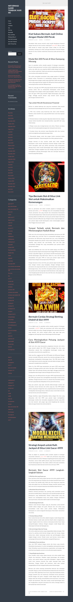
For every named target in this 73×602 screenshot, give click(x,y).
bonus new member (12, 367)
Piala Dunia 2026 (11, 250)
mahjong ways (11, 239)
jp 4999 (41, 213)
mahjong (10, 233)
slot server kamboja (12, 330)
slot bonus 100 (11, 289)
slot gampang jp (11, 316)
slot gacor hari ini (11, 314)
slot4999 (37, 331)
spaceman (10, 335)
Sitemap (10, 30)
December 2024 (11, 151)
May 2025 (10, 137)
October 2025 (11, 123)
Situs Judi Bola (11, 34)
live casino (10, 231)
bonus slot (10, 211)
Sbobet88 (10, 32)
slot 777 (10, 278)
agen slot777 (11, 203)
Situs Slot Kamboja (12, 39)
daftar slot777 (11, 217)
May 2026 (10, 112)
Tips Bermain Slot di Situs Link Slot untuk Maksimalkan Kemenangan (45, 202)
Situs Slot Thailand (12, 41)
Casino (9, 23)
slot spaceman (11, 401)
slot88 (9, 393)
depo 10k (10, 359)
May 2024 (10, 170)
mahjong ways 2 (11, 241)
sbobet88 (10, 258)
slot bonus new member (13, 292)
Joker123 (10, 222)
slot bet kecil (11, 284)
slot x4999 (54, 48)
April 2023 (10, 189)
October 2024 (11, 156)
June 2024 (10, 167)
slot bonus (10, 286)
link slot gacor (11, 412)
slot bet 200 (10, 281)
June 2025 (10, 134)
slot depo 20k (11, 300)
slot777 (9, 333)
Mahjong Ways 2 (12, 37)
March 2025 (10, 142)
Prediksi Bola (11, 252)
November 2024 (11, 153)
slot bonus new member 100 (14, 295)
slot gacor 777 (11, 370)
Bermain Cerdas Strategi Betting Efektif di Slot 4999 (44, 321)
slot (9, 390)
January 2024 (11, 181)
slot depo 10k (11, 297)
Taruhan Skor (11, 344)
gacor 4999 (43, 462)
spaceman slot (11, 338)
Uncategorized (11, 349)
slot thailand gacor (12, 417)
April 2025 (10, 140)
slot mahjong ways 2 (12, 325)
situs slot (10, 398)
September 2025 (11, 126)
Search (10, 51)
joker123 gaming (12, 43)
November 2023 (11, 186)
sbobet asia (10, 409)
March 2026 (10, 118)
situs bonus (10, 261)
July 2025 (10, 131)
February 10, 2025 (33, 42)
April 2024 (10, 172)
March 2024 (10, 175)
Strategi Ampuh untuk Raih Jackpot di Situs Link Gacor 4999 (44, 450)
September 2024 (11, 159)
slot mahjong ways (12, 322)
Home (9, 21)
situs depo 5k (11, 414)
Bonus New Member (12, 206)
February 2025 (11, 145)
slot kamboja (11, 319)
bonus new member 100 (13, 209)
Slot (9, 28)
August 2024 (11, 162)
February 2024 (11, 178)
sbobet (9, 255)
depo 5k (9, 357)
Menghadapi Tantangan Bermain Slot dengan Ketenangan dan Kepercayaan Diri (15, 81)
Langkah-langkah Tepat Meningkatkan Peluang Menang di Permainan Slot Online (15, 71)
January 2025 (11, 148)
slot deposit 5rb (11, 308)
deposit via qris (11, 220)
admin (41, 42)
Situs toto (10, 273)
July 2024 (10, 164)
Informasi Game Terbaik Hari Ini (15, 9)
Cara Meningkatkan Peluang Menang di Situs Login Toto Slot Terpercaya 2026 (14, 86)
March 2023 (10, 191)
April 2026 (10, 115)
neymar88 (10, 244)
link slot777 (10, 228)
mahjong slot (11, 236)
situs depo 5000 (11, 263)
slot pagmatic (11, 362)
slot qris (10, 327)
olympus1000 (11, 247)
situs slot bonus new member (14, 266)
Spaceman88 (11, 341)
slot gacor (10, 311)
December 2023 (11, 183)
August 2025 (11, 129)
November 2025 (11, 121)
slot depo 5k (10, 303)
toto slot (10, 346)
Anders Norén (58, 597)
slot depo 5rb (11, 306)
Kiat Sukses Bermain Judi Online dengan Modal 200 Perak (43, 36)
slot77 (9, 420)
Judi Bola (10, 25)
